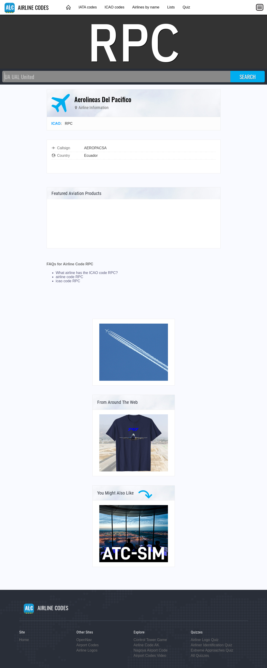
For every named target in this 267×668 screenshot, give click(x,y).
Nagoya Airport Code (151, 650)
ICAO (56, 123)
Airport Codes (87, 645)
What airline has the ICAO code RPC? (87, 273)
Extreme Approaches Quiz (212, 650)
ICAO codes (114, 7)
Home (24, 640)
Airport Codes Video (150, 655)
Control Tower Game (150, 640)
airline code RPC (69, 277)
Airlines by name (145, 7)
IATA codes (87, 7)
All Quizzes (200, 655)
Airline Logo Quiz (205, 640)
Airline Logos (87, 650)
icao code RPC (68, 281)
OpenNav (84, 640)
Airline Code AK (146, 645)
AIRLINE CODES (27, 7)
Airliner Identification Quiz (211, 645)
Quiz (186, 7)
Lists (171, 7)
